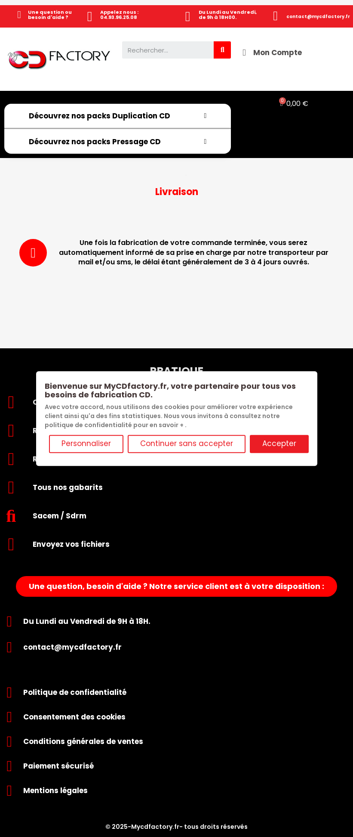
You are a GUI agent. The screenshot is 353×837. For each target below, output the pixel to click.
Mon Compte (277, 52)
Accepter (279, 444)
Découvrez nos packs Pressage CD (117, 141)
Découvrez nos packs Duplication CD (117, 116)
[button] (176, 586)
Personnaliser (86, 444)
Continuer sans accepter (186, 444)
